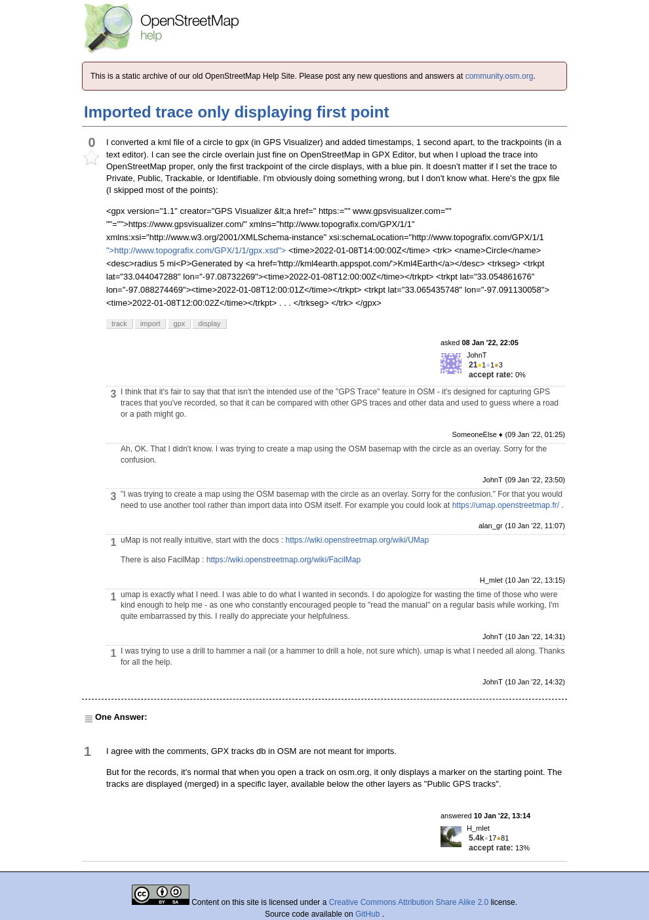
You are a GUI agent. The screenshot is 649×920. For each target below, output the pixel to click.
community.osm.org (499, 76)
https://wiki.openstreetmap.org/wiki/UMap (357, 540)
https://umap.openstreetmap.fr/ (505, 505)
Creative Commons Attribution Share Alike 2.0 (408, 902)
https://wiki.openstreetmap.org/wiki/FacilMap (283, 559)
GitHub (368, 914)
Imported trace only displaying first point (236, 112)
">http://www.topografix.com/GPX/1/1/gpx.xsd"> (196, 250)
